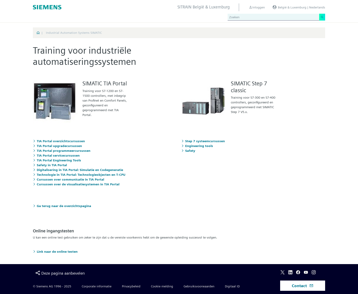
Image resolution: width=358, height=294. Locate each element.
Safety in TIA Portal (52, 165)
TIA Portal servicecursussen (58, 155)
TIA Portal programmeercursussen (63, 150)
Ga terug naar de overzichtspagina (64, 206)
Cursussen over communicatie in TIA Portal (70, 179)
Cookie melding (162, 286)
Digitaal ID (232, 286)
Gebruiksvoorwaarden (199, 286)
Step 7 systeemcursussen (205, 141)
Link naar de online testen (57, 251)
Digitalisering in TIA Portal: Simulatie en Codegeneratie (80, 170)
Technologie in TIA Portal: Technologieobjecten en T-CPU (81, 174)
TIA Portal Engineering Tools (59, 160)
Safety (190, 150)
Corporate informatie (96, 286)
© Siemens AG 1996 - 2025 (52, 286)
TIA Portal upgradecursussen (59, 146)
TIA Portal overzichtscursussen (61, 141)
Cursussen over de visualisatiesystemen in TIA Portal (78, 184)
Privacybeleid (131, 286)
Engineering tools (199, 146)
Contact (302, 285)
